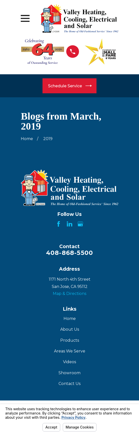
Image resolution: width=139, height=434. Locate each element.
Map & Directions (69, 293)
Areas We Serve (69, 351)
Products (69, 340)
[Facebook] (58, 224)
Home (70, 318)
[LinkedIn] (69, 224)
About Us (69, 329)
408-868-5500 (69, 252)
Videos (69, 361)
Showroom (69, 372)
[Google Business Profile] (80, 224)
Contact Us (69, 383)
